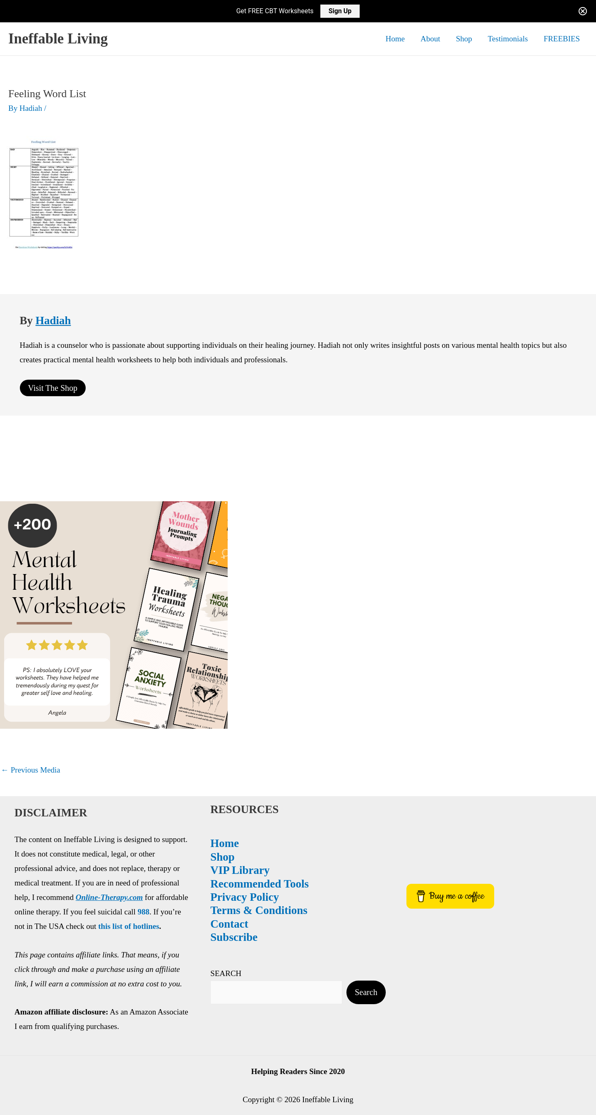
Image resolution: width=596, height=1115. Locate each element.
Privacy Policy (80, 897)
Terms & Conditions (94, 910)
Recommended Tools (95, 884)
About (430, 38)
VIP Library (75, 870)
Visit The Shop (53, 387)
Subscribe (69, 937)
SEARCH (61, 973)
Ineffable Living (58, 39)
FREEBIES (561, 38)
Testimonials (508, 38)
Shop (464, 38)
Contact (64, 924)
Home (395, 38)
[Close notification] (583, 11)
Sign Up (340, 11)
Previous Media (30, 770)
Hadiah (53, 320)
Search (159, 993)
